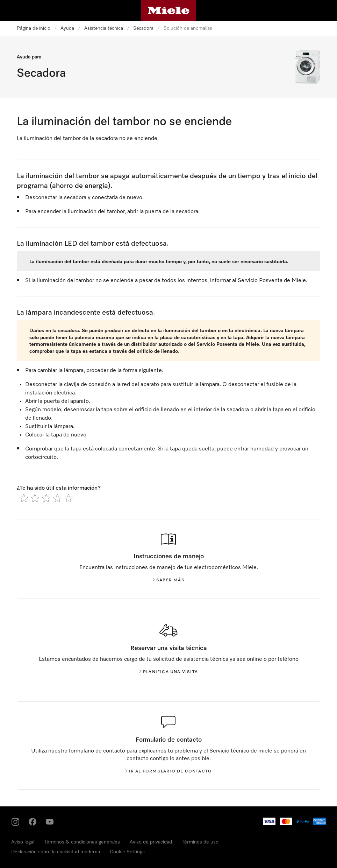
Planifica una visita (168, 672)
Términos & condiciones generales (82, 842)
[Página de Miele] (168, 10)
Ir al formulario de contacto (168, 771)
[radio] (24, 498)
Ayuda (67, 28)
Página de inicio (33, 28)
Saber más (168, 580)
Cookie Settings (127, 851)
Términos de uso (200, 842)
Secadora (143, 28)
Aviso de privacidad (151, 842)
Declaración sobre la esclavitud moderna (55, 851)
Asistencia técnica (103, 28)
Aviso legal (22, 842)
